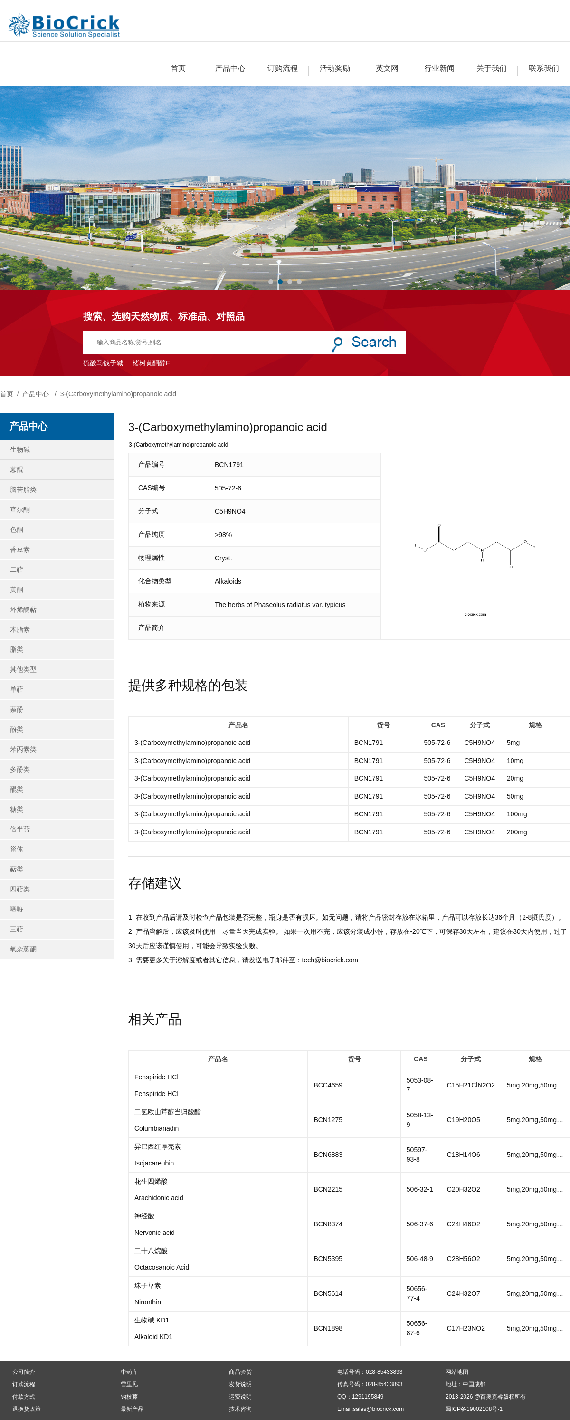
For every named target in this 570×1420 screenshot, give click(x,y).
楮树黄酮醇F (151, 363)
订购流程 (282, 68)
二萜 (16, 569)
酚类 (16, 729)
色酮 (16, 529)
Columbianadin (156, 1128)
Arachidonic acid (158, 1198)
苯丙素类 (23, 749)
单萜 (16, 689)
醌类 (16, 789)
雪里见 (129, 1384)
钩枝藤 (129, 1396)
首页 (178, 68)
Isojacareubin (154, 1163)
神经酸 (144, 1216)
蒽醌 (16, 469)
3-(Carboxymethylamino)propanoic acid (118, 394)
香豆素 (20, 549)
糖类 (16, 809)
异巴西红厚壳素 (157, 1146)
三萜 (16, 929)
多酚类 (20, 769)
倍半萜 (20, 829)
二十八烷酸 (151, 1250)
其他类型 (23, 669)
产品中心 (230, 68)
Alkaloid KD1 (153, 1337)
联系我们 (544, 68)
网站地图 (457, 1372)
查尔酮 (20, 509)
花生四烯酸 (151, 1181)
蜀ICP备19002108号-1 (474, 1409)
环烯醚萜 (23, 609)
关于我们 (491, 68)
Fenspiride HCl (156, 1077)
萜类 (16, 869)
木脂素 (20, 629)
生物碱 (20, 449)
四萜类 (20, 889)
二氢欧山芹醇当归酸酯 (167, 1112)
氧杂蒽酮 (23, 949)
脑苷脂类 (23, 489)
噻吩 (16, 909)
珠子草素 (147, 1285)
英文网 (387, 68)
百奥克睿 (491, 1396)
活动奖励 (335, 68)
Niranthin (147, 1302)
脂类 (16, 649)
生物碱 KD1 (151, 1320)
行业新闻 (439, 68)
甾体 (16, 849)
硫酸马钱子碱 (103, 363)
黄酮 (16, 589)
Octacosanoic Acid (161, 1267)
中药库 (129, 1372)
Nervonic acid (154, 1232)
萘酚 (16, 709)
